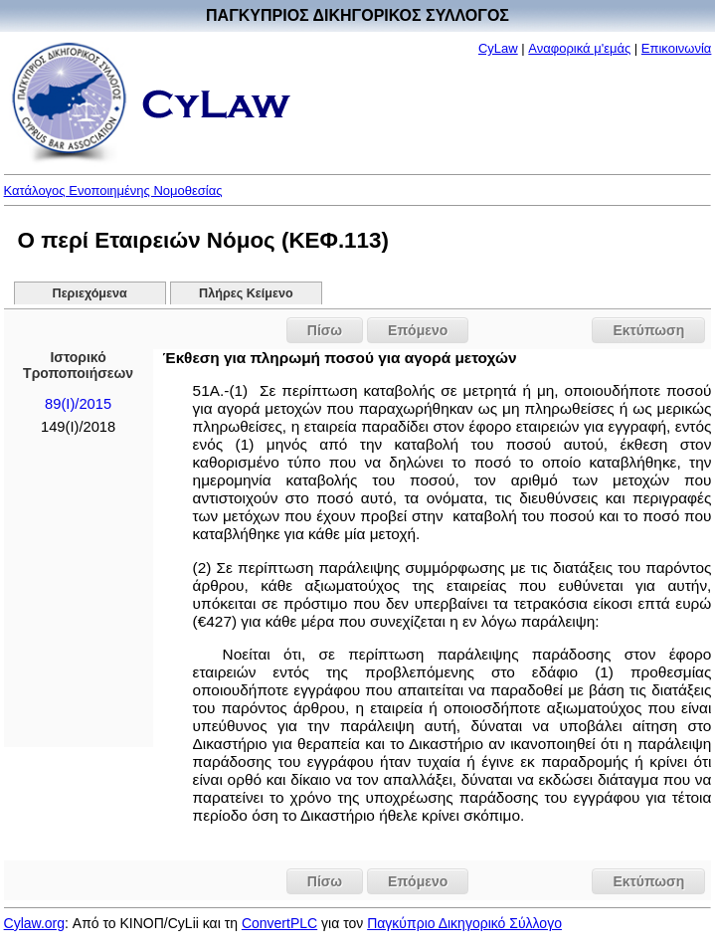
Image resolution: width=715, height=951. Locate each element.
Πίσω (324, 330)
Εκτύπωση (648, 330)
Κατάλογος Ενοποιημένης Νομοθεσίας (113, 190)
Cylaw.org (34, 923)
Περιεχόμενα (90, 293)
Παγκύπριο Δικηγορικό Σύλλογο (464, 923)
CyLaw (498, 48)
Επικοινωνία (676, 48)
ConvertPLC (279, 923)
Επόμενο (417, 330)
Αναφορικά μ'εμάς (579, 48)
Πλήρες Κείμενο (246, 293)
